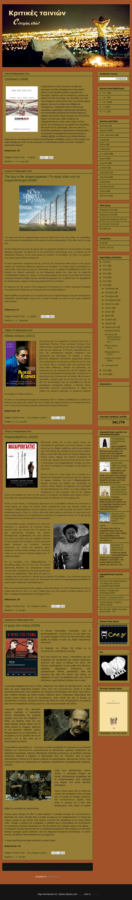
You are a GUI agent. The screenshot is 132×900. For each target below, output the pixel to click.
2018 (105, 262)
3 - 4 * (15, 320)
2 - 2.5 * (103, 102)
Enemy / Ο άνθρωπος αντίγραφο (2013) (109, 591)
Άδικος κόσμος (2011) (20, 336)
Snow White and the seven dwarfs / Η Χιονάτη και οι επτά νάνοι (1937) (119, 490)
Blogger (94, 894)
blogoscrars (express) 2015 (112, 219)
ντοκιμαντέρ (105, 172)
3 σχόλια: (31, 157)
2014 (105, 277)
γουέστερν (104, 126)
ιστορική (103, 149)
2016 (105, 269)
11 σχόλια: (32, 316)
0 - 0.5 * (103, 93)
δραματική (23, 320)
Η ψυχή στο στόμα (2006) (22, 625)
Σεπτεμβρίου (111, 300)
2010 (105, 374)
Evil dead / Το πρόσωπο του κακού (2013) (117, 547)
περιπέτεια (104, 177)
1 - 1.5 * (16, 161)
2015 (105, 273)
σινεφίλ (22, 610)
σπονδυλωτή (105, 186)
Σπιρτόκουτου (25, 750)
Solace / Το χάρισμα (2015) (111, 597)
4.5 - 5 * (103, 111)
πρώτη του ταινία (30, 591)
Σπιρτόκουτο (65, 634)
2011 (105, 370)
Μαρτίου (109, 323)
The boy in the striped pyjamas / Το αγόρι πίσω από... (113, 338)
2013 (105, 281)
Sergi (102, 243)
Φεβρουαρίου (111, 327)
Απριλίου (109, 319)
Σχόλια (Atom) (53, 876)
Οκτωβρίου (110, 296)
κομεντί (103, 158)
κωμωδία (25, 161)
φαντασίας (104, 196)
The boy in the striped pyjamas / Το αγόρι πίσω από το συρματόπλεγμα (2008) (113, 520)
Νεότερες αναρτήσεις (16, 866)
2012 (105, 285)
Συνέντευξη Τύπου (108, 224)
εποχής (103, 140)
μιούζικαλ (104, 168)
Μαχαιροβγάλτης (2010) (21, 437)
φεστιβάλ (104, 228)
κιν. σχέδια (104, 154)
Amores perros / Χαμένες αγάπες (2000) (111, 603)
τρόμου (103, 191)
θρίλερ (102, 144)
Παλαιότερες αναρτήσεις (78, 866)
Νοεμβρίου (110, 292)
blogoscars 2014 (107, 214)
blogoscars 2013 (107, 210)
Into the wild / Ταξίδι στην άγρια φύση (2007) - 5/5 (119, 465)
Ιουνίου (108, 312)
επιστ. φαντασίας (107, 135)
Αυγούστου (110, 304)
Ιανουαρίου (110, 365)
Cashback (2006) (16, 79)
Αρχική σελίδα (45, 866)
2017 (105, 266)
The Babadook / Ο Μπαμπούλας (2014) (118, 441)
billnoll (80, 894)
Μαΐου (108, 315)
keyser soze (105, 247)
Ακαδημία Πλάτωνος (78, 341)
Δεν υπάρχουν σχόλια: (37, 417)
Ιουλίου (108, 308)
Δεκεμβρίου (110, 288)
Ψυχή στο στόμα (57, 474)
